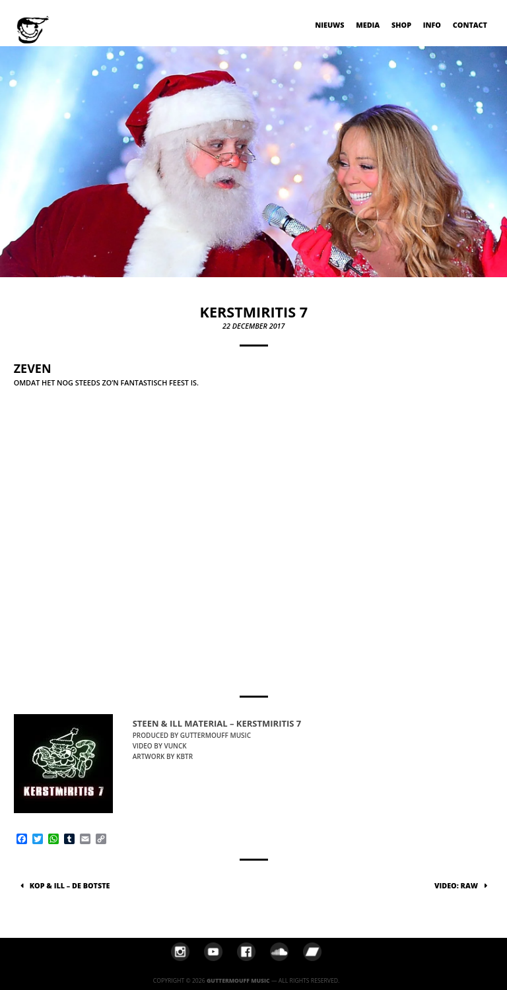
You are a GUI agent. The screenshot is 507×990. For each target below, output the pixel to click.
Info (432, 25)
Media (368, 25)
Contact (470, 25)
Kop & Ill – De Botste (70, 885)
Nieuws (329, 25)
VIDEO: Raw (456, 885)
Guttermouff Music (238, 981)
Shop (401, 25)
